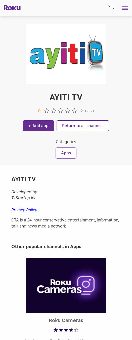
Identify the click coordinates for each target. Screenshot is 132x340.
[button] (125, 8)
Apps (66, 153)
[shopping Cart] (111, 9)
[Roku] (10, 7)
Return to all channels (83, 126)
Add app (38, 126)
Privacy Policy (24, 210)
